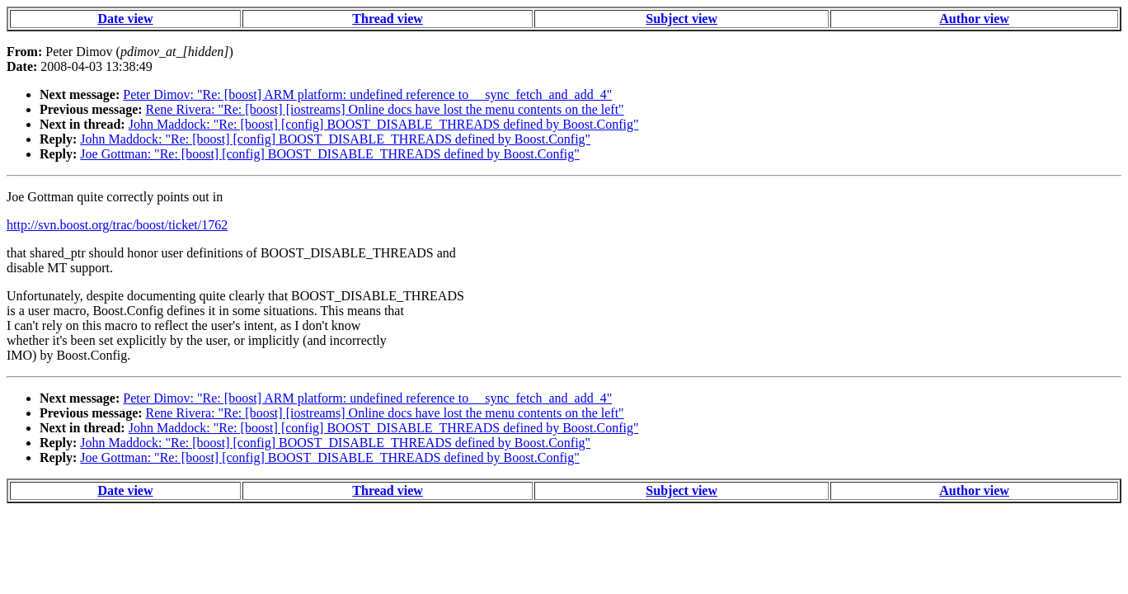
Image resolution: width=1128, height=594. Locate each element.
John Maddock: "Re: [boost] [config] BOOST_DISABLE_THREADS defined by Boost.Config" (384, 124)
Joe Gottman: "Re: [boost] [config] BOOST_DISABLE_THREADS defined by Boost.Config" (329, 154)
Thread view (387, 19)
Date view (125, 19)
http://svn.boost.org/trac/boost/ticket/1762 (117, 225)
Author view (974, 19)
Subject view (681, 19)
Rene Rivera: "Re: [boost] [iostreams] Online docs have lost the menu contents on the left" (385, 109)
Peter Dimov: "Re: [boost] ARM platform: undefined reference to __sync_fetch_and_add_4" (367, 94)
